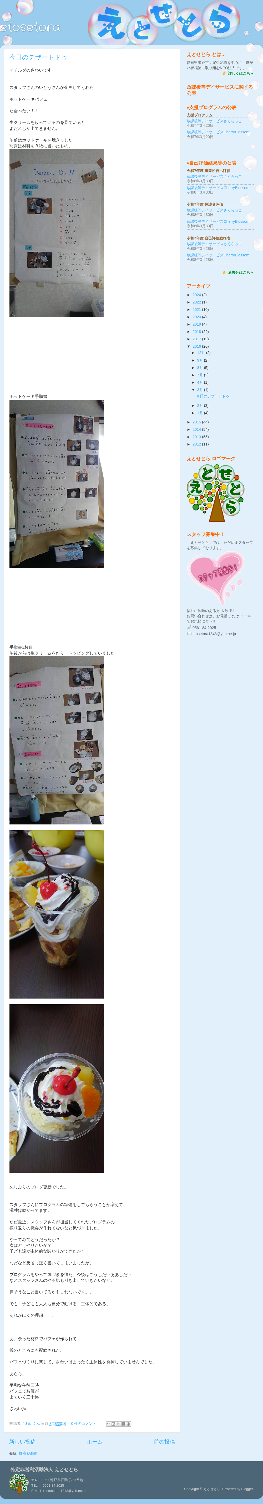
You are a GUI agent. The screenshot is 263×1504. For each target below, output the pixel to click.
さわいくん (31, 1423)
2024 (197, 295)
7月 (200, 375)
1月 (200, 413)
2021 (197, 309)
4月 (200, 382)
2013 (197, 437)
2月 (200, 405)
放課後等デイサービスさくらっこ (214, 121)
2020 (197, 317)
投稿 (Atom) (28, 1453)
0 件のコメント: (84, 1423)
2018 (197, 332)
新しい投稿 (22, 1442)
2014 (197, 429)
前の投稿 (164, 1442)
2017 (197, 339)
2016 (197, 346)
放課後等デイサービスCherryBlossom (218, 132)
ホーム (95, 1442)
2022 (197, 302)
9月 (200, 360)
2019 (197, 324)
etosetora (30, 27)
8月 (200, 368)
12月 (201, 353)
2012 (197, 444)
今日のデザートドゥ (38, 57)
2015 (197, 422)
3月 (200, 390)
